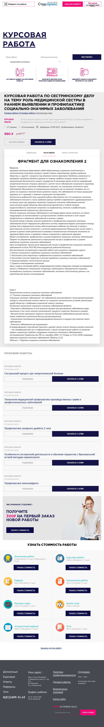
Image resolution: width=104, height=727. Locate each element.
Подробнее (27, 384)
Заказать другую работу (51, 654)
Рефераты (9, 686)
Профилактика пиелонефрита (21, 489)
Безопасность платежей (60, 690)
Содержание (31, 153)
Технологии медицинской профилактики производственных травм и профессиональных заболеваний (42, 407)
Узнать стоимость (20, 536)
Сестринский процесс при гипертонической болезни (33, 379)
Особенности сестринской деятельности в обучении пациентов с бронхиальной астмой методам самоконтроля (49, 461)
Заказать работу (72, 4)
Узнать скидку (88, 712)
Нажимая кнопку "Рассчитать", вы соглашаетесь (81, 62)
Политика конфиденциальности (64, 673)
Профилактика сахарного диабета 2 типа (27, 434)
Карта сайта (59, 699)
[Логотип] (47, 4)
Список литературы (70, 153)
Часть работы (49, 153)
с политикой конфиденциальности (92, 62)
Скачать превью (17, 142)
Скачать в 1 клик (75, 384)
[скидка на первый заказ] (92, 4)
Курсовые (9, 676)
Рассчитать (86, 57)
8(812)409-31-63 (14, 697)
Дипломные (10, 671)
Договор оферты (62, 682)
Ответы (7, 681)
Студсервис (84, 671)
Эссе (6, 691)
